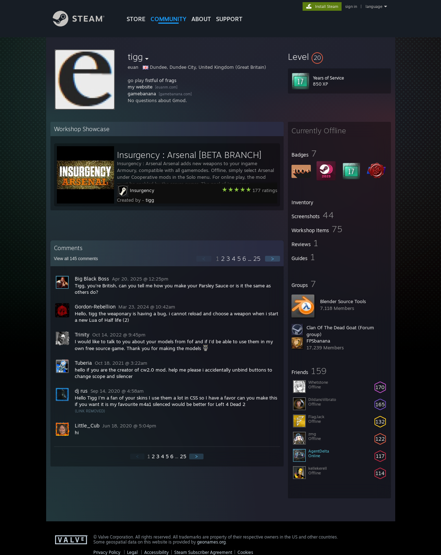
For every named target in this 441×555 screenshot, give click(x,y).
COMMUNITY (168, 19)
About (201, 19)
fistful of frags (160, 80)
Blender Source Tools (343, 301)
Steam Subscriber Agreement (203, 552)
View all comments (76, 258)
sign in (351, 6)
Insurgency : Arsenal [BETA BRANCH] (189, 154)
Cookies (245, 552)
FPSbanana (318, 341)
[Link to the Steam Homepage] (84, 24)
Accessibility (156, 552)
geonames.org (211, 542)
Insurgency (142, 190)
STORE (136, 19)
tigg (150, 200)
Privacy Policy (107, 552)
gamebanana (142, 93)
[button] (339, 56)
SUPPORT (229, 19)
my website (140, 87)
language (374, 6)
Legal (132, 552)
